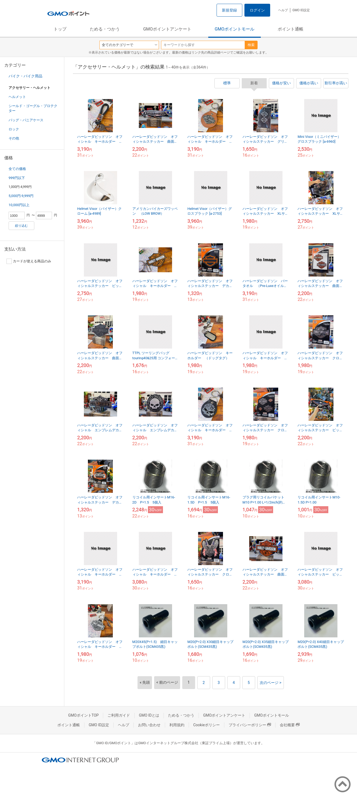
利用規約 (176, 725)
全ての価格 (17, 169)
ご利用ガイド (118, 715)
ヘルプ (283, 10)
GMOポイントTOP (83, 715)
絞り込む (21, 226)
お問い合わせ (149, 725)
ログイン (257, 10)
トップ (60, 29)
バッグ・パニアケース (26, 120)
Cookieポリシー (206, 725)
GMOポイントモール (234, 29)
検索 (251, 45)
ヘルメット (17, 97)
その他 (14, 138)
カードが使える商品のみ (28, 261)
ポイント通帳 (290, 29)
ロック (14, 129)
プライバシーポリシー (250, 725)
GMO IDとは (149, 715)
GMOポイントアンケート (167, 29)
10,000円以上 (19, 205)
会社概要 (290, 725)
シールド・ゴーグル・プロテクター (33, 108)
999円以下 (17, 178)
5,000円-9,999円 (21, 196)
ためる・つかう (105, 29)
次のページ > (270, 682)
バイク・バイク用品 (25, 76)
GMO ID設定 (301, 10)
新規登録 (229, 10)
